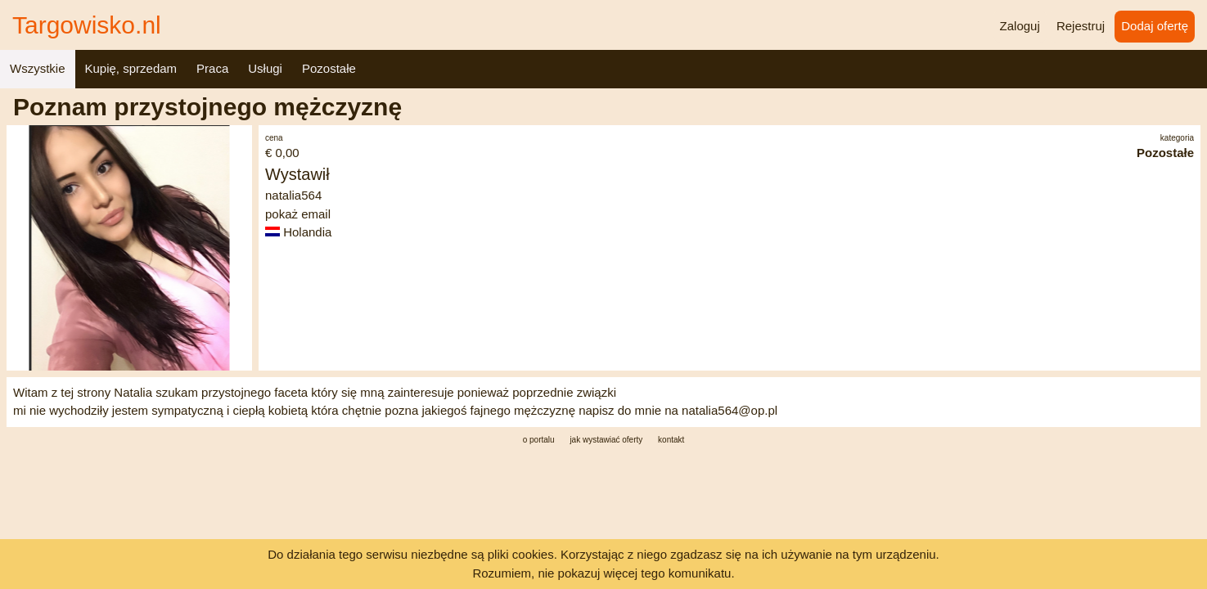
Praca (212, 68)
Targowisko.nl (86, 24)
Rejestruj (1080, 26)
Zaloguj (1020, 26)
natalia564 (293, 195)
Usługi (265, 68)
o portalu (539, 439)
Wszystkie (37, 68)
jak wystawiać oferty (606, 439)
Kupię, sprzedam (131, 68)
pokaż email (298, 214)
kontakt (671, 439)
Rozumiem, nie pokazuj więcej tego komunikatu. (603, 573)
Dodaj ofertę (1154, 26)
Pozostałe (329, 68)
